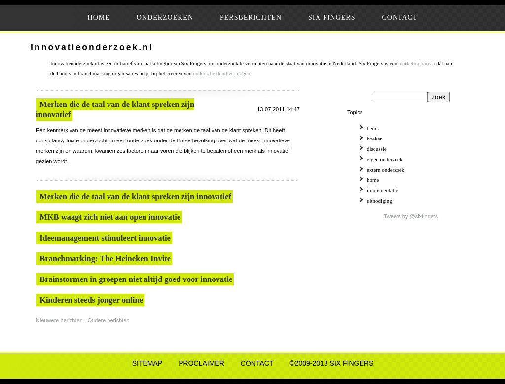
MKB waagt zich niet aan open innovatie (109, 217)
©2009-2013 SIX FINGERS (331, 363)
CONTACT (399, 17)
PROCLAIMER (201, 363)
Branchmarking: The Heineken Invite (105, 258)
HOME (99, 17)
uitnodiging (379, 201)
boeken (375, 138)
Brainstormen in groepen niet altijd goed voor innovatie (135, 279)
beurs (373, 128)
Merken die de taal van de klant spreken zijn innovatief (135, 196)
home (373, 180)
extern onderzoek (385, 170)
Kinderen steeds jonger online (91, 300)
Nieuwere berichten (59, 320)
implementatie (382, 190)
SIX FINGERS (331, 17)
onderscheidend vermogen (221, 73)
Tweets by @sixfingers (411, 216)
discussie (377, 149)
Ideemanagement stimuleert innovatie (105, 238)
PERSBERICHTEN (251, 17)
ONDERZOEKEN (165, 17)
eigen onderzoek (384, 159)
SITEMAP (147, 363)
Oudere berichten (109, 320)
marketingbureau (416, 63)
